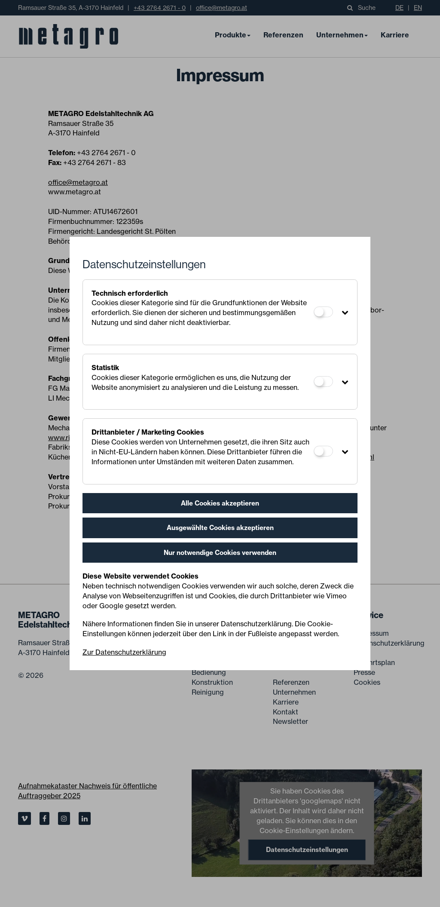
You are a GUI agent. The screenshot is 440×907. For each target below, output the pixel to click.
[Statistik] (323, 381)
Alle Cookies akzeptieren (220, 503)
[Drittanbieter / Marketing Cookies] (323, 451)
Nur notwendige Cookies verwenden (220, 552)
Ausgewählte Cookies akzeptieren (220, 528)
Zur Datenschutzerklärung (124, 652)
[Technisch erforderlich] (323, 311)
